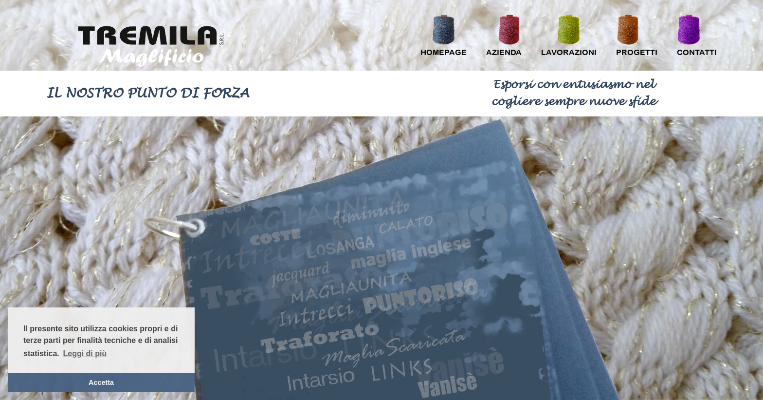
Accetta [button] (101, 382)
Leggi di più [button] (85, 353)
